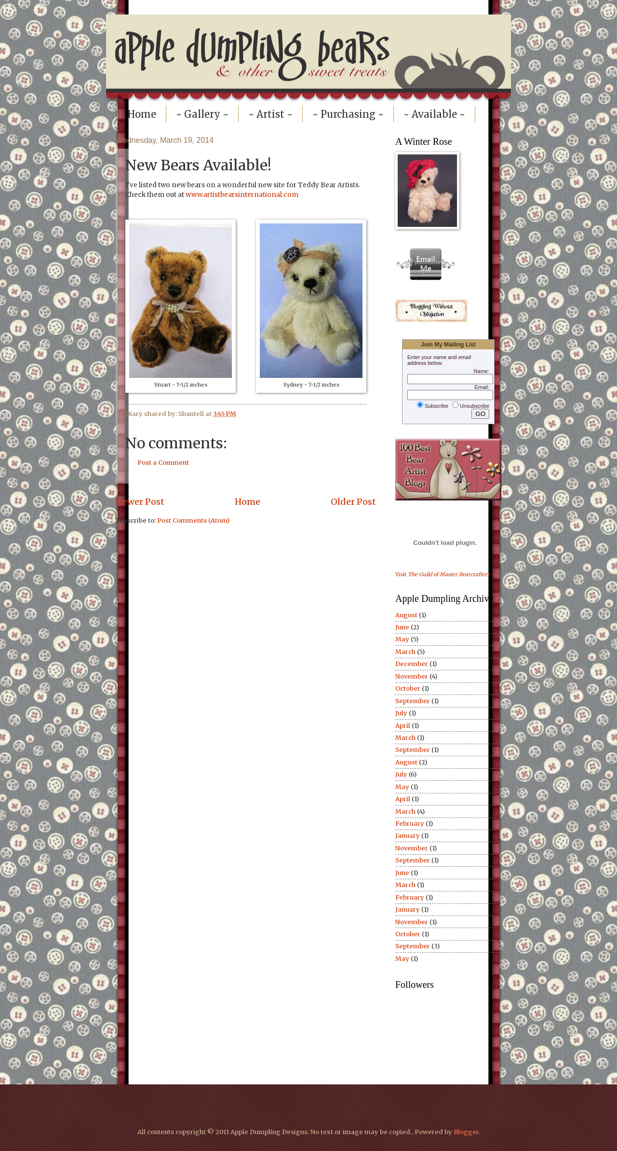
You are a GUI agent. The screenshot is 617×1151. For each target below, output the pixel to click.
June (402, 627)
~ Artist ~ (270, 114)
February (409, 823)
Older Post (353, 501)
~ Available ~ (434, 114)
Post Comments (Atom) (193, 520)
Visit (442, 574)
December (411, 664)
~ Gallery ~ (202, 114)
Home (141, 114)
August (406, 615)
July (401, 713)
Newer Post (140, 501)
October (407, 688)
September (412, 701)
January (407, 836)
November (411, 676)
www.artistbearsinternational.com (242, 195)
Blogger (466, 1132)
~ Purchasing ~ (348, 114)
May (402, 639)
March (405, 652)
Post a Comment (163, 462)
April (402, 725)
